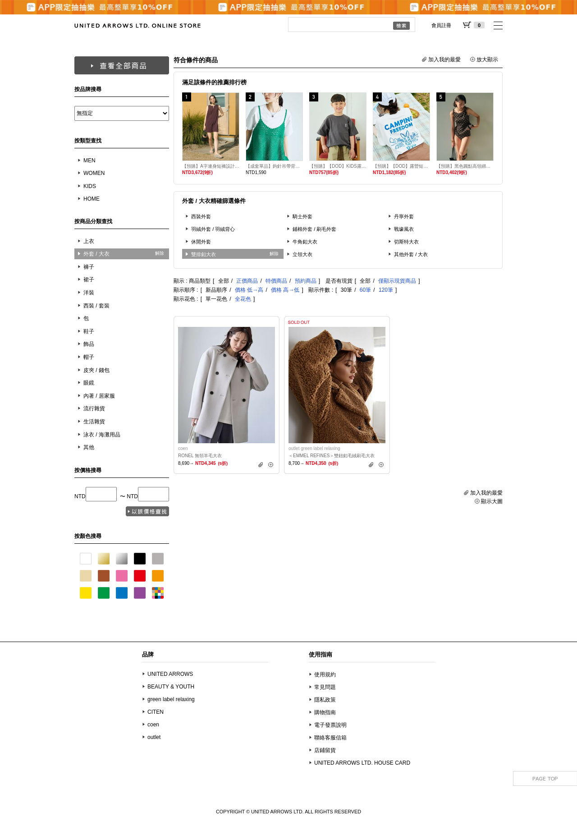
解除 (159, 253)
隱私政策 (325, 700)
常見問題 (325, 687)
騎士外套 (302, 216)
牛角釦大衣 (305, 241)
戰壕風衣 (404, 229)
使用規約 (325, 674)
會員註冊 (441, 25)
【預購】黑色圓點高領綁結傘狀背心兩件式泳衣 (465, 166)
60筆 (365, 290)
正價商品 (247, 281)
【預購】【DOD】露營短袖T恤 (401, 166)
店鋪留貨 (325, 750)
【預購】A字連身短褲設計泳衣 (210, 166)
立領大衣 (302, 254)
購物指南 (325, 712)
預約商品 (305, 281)
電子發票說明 (330, 725)
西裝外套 (201, 216)
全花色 (243, 299)
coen (153, 724)
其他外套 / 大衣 (411, 254)
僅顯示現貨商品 (397, 281)
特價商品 (276, 281)
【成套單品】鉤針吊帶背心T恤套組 (274, 166)
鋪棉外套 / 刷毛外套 (315, 229)
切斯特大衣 (406, 241)
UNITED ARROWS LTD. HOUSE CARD (362, 763)
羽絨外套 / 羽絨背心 (213, 229)
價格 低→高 (249, 290)
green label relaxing (171, 699)
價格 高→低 (285, 290)
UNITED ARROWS (170, 674)
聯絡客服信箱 (330, 737)
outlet (153, 737)
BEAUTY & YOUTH (170, 687)
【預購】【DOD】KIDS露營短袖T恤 (337, 166)
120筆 (386, 290)
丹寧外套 (404, 216)
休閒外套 (201, 241)
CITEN (155, 712)
